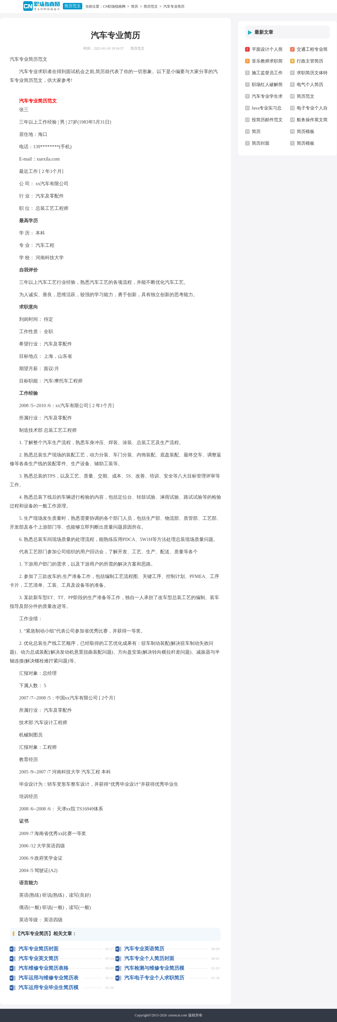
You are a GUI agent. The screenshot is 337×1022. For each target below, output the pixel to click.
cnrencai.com (177, 1015)
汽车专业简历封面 (38, 949)
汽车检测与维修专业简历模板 (154, 968)
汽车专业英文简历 (38, 958)
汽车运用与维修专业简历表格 (48, 978)
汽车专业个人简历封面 (149, 958)
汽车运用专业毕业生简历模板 (48, 987)
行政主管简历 (310, 61)
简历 (134, 6)
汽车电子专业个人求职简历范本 (154, 978)
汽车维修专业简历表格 (43, 968)
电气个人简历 (310, 84)
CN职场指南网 (114, 6)
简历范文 (72, 6)
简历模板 (305, 131)
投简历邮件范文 (267, 119)
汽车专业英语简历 (144, 949)
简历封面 (260, 143)
